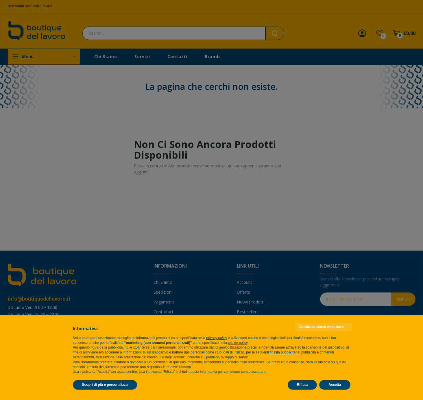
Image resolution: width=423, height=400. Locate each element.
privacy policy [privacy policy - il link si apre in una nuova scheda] (216, 338)
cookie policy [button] (237, 343)
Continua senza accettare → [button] (323, 327)
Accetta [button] (334, 385)
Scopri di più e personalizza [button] (105, 385)
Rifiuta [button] (302, 385)
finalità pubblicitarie (284, 352)
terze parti (149, 347)
